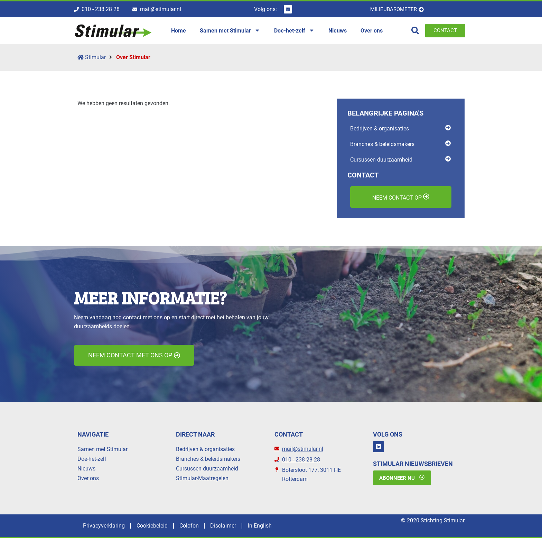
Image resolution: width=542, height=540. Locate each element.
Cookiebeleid (156, 527)
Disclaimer (233, 527)
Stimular (91, 58)
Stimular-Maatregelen (202, 479)
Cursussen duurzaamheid (207, 469)
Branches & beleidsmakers (208, 460)
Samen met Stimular (102, 450)
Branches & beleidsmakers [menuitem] (382, 144)
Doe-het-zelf (91, 460)
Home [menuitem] (178, 31)
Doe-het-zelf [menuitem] (294, 31)
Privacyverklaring (105, 527)
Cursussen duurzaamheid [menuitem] (381, 160)
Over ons (88, 479)
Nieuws (86, 469)
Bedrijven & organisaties (205, 450)
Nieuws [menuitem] (337, 31)
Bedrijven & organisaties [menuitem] (379, 129)
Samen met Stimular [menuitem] (230, 31)
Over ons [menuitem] (372, 31)
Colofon (196, 527)
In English (272, 527)
